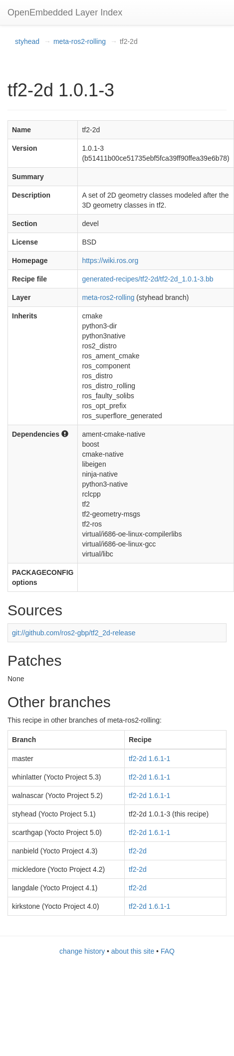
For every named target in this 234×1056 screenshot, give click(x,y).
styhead (27, 41)
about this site (132, 951)
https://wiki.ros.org (110, 260)
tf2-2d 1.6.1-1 (149, 759)
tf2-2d (138, 851)
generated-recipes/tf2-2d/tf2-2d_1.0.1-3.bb (147, 279)
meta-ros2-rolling (79, 41)
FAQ (168, 951)
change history (82, 951)
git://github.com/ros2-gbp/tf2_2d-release (73, 633)
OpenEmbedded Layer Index (64, 12)
